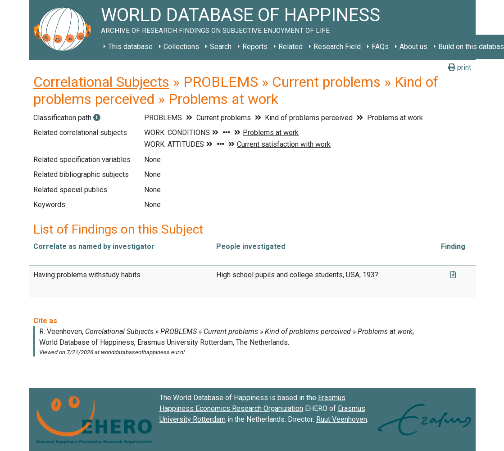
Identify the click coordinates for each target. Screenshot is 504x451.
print (459, 67)
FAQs (380, 46)
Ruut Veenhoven (341, 419)
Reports (255, 46)
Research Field (337, 46)
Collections (181, 46)
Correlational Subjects (101, 81)
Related (290, 46)
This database (130, 46)
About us (413, 46)
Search (221, 46)
